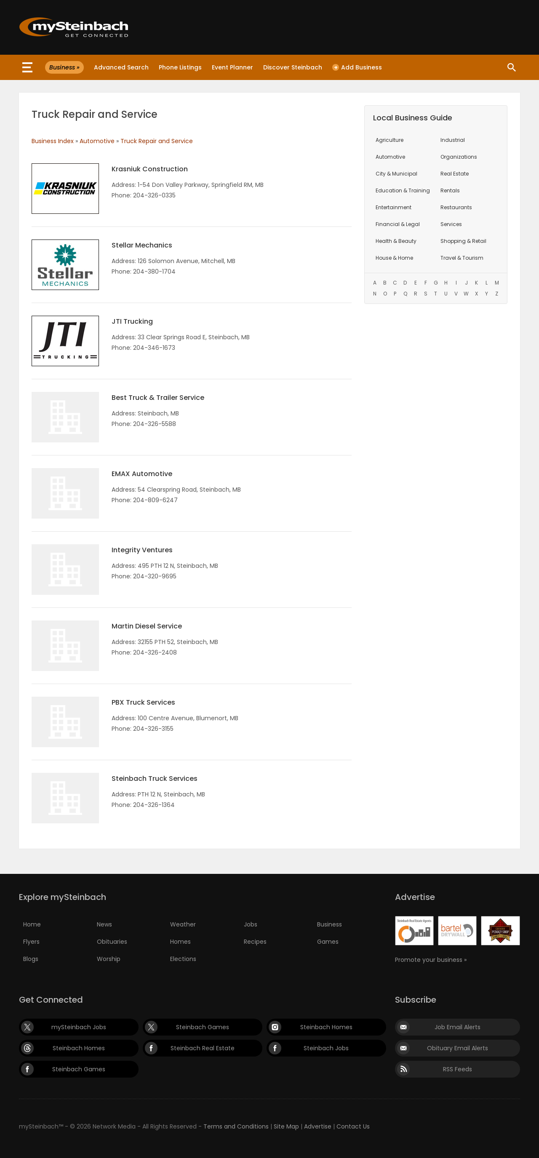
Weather (183, 924)
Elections (183, 959)
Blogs (30, 959)
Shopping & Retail (463, 241)
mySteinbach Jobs (78, 1027)
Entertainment (393, 207)
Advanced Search (121, 67)
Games (328, 941)
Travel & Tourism (461, 257)
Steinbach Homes (326, 1027)
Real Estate (454, 173)
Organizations (458, 156)
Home (32, 924)
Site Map (286, 1126)
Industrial (452, 140)
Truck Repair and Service (156, 141)
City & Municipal (396, 173)
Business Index (53, 141)
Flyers (31, 941)
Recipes (255, 941)
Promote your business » (431, 960)
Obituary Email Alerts (457, 1048)
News (104, 924)
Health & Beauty (396, 241)
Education (403, 190)
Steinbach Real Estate (203, 1048)
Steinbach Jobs (326, 1048)
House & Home (394, 257)
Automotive (97, 141)
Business (329, 924)
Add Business (357, 67)
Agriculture (389, 140)
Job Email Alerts (457, 1027)
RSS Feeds (457, 1069)
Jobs (250, 924)
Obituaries (112, 941)
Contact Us (353, 1126)
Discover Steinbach (292, 67)
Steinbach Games (202, 1027)
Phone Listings (180, 67)
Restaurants (456, 207)
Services (451, 224)
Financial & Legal (398, 224)
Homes (180, 941)
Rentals (450, 190)
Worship (108, 959)
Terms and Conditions (236, 1126)
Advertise (317, 1126)
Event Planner (232, 67)
